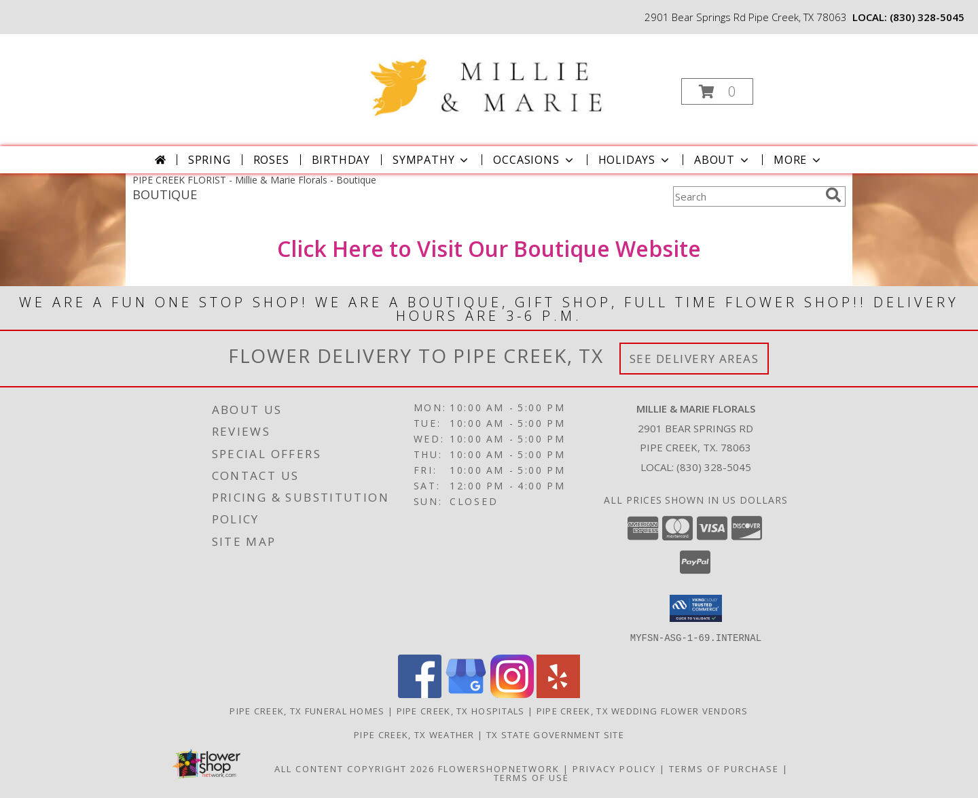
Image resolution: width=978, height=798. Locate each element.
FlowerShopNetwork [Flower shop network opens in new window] (499, 768)
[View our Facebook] (419, 693)
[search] (833, 195)
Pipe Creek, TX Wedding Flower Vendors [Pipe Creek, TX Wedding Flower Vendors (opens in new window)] (642, 710)
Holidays (635, 159)
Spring (209, 159)
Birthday (341, 159)
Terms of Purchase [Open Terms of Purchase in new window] (724, 768)
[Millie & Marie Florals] (488, 76)
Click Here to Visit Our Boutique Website (489, 248)
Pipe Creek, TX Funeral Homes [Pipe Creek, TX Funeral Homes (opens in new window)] (307, 710)
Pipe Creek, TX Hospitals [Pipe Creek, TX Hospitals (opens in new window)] (461, 710)
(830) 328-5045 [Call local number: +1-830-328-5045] (927, 17)
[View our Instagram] (512, 693)
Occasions (534, 159)
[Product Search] (746, 196)
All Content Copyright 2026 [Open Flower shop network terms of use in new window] (354, 768)
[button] (717, 91)
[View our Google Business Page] (466, 693)
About (722, 159)
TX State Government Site (555, 734)
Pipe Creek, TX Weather (414, 734)
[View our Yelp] (558, 693)
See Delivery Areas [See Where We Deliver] (694, 358)
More (798, 159)
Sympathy (432, 159)
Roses (271, 159)
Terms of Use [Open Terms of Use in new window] (531, 777)
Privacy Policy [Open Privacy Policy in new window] (614, 768)
